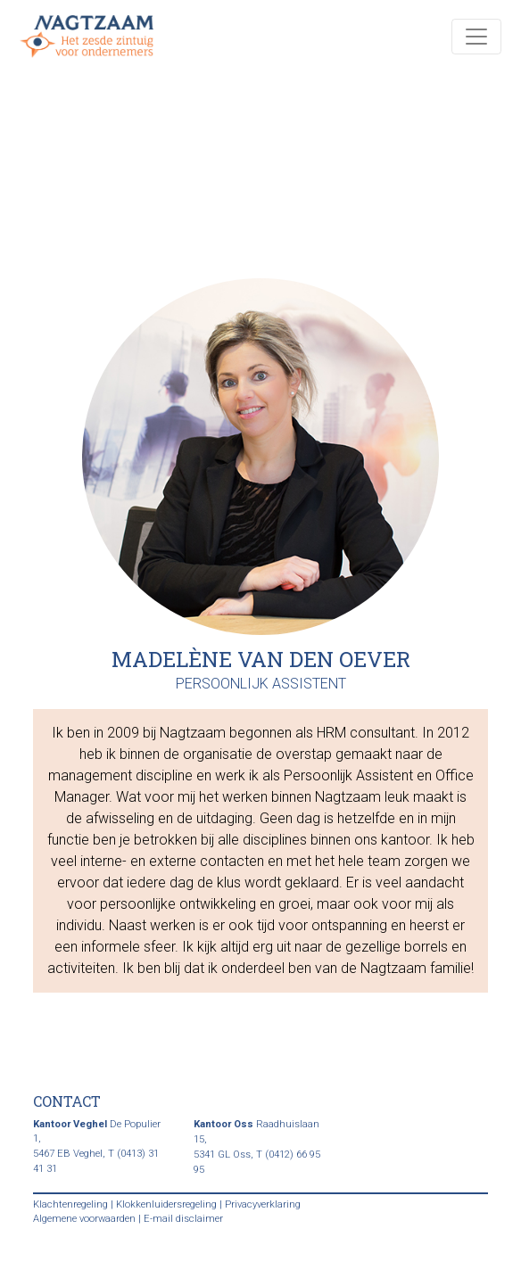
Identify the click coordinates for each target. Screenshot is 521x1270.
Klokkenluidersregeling (166, 1204)
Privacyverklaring (263, 1204)
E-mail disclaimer (183, 1219)
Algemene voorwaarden (84, 1219)
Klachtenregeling (70, 1204)
